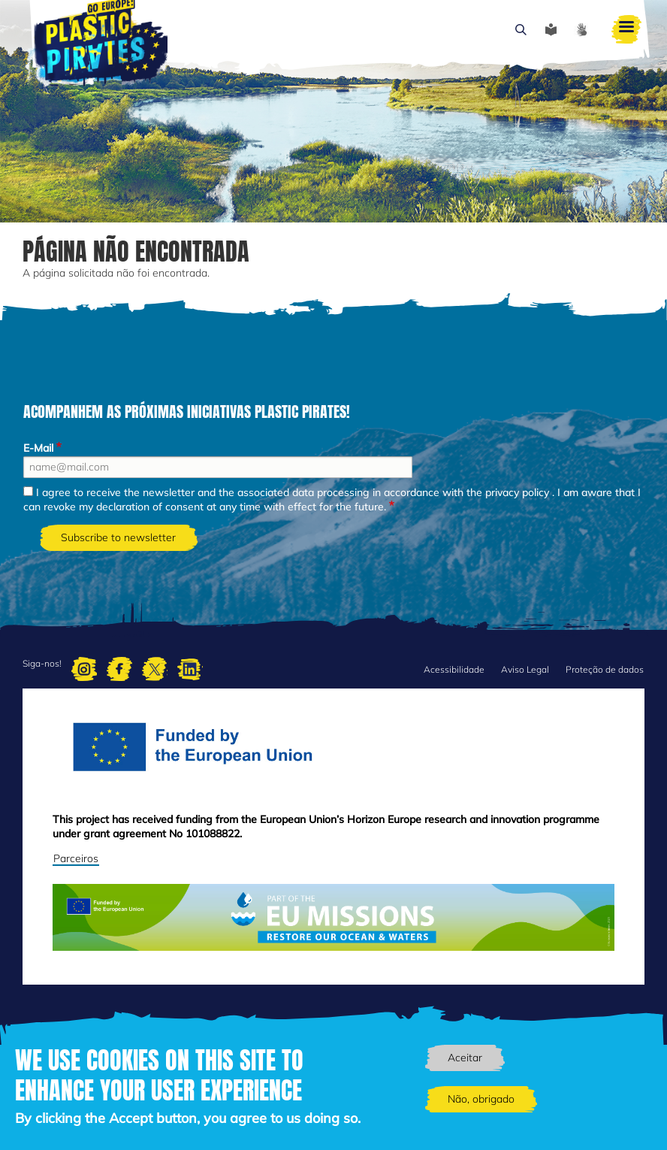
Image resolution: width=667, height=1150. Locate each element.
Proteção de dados (605, 669)
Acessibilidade (454, 669)
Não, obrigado (481, 1099)
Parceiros (75, 858)
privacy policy (517, 492)
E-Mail (38, 448)
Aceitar (465, 1058)
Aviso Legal (525, 669)
